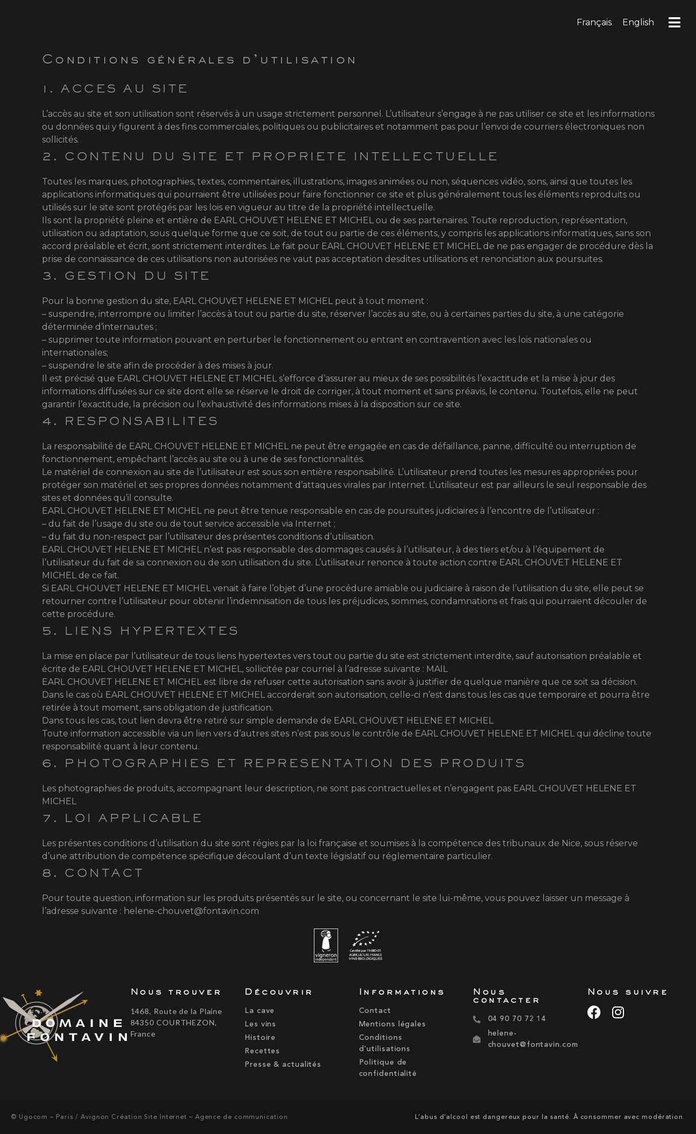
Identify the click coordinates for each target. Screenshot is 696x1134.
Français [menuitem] (594, 22)
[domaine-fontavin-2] (62, 1027)
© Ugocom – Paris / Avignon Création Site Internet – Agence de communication (149, 1117)
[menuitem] (594, 22)
